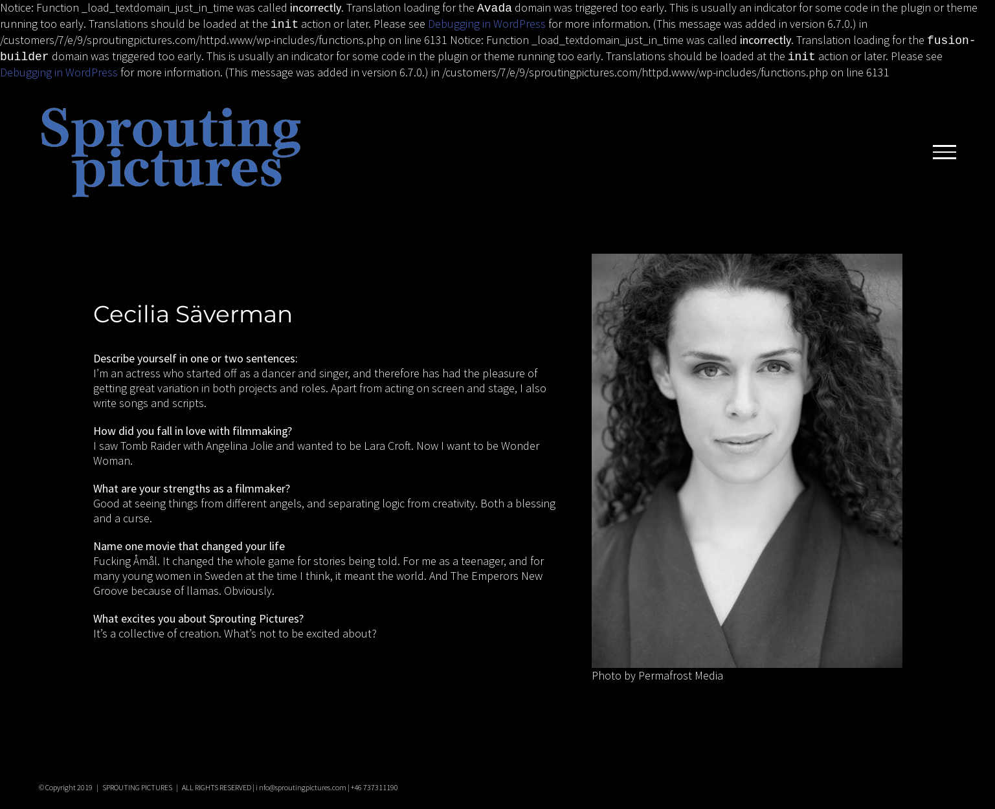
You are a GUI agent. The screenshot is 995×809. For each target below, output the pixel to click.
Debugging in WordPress (487, 22)
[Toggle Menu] (944, 147)
